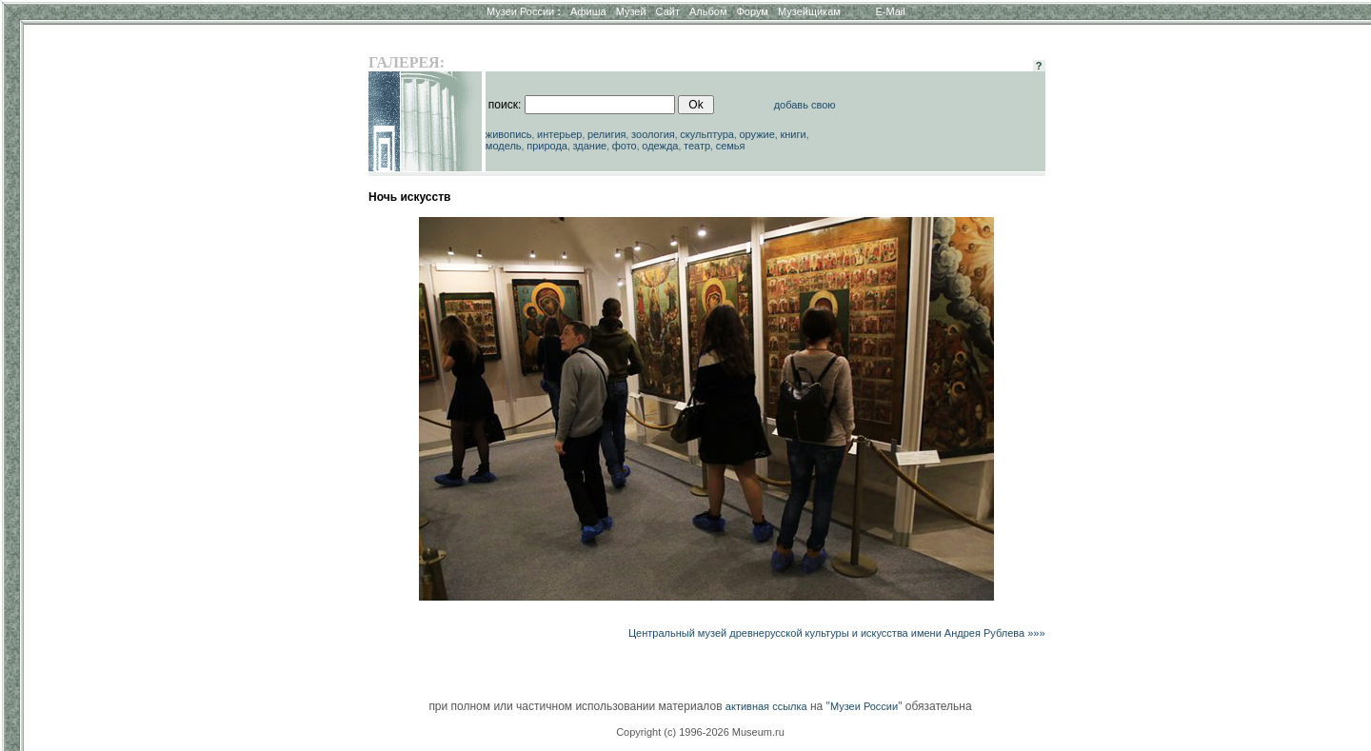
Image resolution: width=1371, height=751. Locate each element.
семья (730, 145)
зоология (653, 134)
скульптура (707, 134)
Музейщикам (809, 11)
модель (504, 145)
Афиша (588, 11)
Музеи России (524, 11)
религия (606, 134)
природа (547, 145)
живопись (509, 134)
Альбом (707, 11)
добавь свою (805, 104)
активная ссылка (766, 706)
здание (589, 145)
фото (624, 145)
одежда (660, 145)
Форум (751, 11)
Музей (631, 11)
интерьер (559, 134)
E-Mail (890, 11)
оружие (757, 134)
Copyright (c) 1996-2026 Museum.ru (700, 732)
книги (792, 134)
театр (697, 145)
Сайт (668, 11)
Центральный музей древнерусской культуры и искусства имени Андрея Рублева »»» (836, 633)
